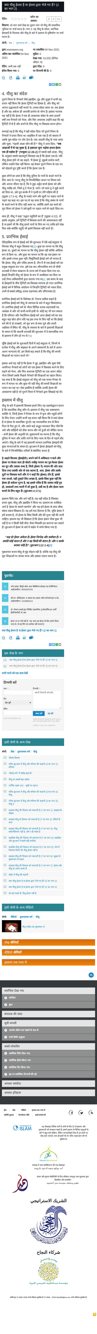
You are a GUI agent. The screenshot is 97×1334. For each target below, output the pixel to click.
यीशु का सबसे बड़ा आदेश (16, 779)
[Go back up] (91, 975)
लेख (10, 43)
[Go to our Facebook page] (71, 1112)
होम (5, 1110)
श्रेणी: (4, 43)
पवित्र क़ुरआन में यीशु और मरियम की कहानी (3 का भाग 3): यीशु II (31, 802)
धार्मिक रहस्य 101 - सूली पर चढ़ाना (21, 785)
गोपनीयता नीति (23, 1115)
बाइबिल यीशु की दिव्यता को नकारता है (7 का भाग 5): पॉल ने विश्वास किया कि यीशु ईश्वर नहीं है (32, 848)
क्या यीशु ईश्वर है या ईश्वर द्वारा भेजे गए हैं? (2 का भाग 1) (29, 630)
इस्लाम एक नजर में (38, 1110)
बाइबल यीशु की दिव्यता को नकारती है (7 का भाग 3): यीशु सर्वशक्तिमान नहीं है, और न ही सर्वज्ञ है (30, 830)
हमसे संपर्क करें (40, 1115)
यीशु (33, 43)
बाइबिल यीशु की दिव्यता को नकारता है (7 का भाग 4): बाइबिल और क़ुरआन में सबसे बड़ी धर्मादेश (32, 839)
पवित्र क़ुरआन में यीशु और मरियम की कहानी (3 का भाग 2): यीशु (31, 793)
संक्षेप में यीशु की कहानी (16, 874)
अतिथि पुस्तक (9, 1115)
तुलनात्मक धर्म (21, 43)
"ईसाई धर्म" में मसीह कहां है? (18, 773)
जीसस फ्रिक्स (12, 757)
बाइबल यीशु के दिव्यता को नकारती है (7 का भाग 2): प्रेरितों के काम (32, 821)
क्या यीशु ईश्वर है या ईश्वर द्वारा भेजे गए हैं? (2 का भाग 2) (30, 666)
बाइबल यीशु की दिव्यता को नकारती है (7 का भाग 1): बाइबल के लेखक (33, 812)
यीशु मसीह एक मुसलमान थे (33, 926)
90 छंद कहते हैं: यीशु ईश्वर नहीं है (20, 893)
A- (49, 19)
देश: (5, 698)
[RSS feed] (91, 1112)
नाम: (6, 688)
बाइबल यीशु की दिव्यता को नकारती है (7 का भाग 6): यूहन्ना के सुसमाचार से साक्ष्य (32, 858)
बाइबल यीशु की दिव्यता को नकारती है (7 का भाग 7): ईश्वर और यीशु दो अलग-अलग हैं (33, 867)
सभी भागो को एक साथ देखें (15, 673)
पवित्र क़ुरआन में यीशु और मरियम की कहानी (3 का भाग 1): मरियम (31, 765)
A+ (58, 19)
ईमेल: (6, 709)
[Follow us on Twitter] (81, 1112)
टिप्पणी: (36, 688)
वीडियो (14, 917)
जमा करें (38, 713)
